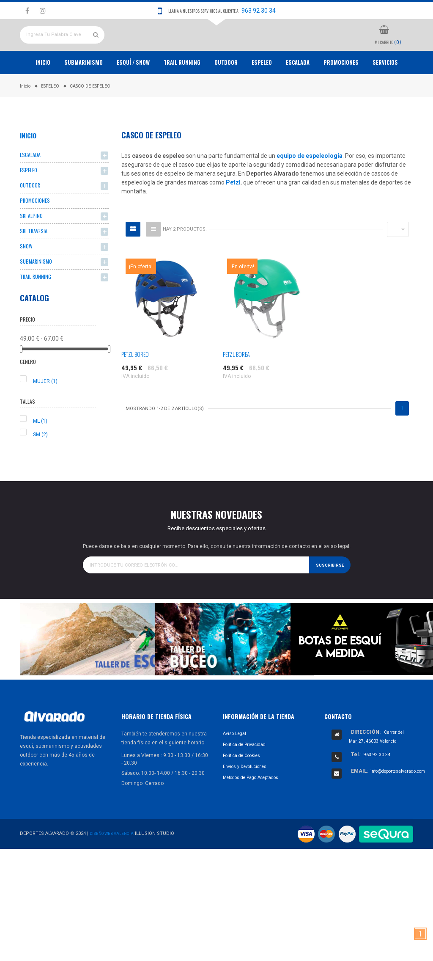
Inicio (43, 89)
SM (40, 470)
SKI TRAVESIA (34, 263)
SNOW (26, 279)
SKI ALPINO (32, 246)
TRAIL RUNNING (182, 89)
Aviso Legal (236, 769)
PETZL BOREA (236, 381)
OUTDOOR (226, 89)
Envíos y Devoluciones (249, 802)
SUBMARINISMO (37, 295)
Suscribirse (328, 600)
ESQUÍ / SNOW (133, 89)
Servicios (385, 89)
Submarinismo (83, 89)
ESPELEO (262, 89)
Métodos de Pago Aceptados (256, 813)
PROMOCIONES (341, 89)
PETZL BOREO (135, 381)
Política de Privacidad (248, 780)
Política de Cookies (245, 791)
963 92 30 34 (258, 10)
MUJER (45, 416)
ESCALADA (298, 89)
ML (40, 456)
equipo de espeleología (310, 183)
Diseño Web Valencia (115, 868)
